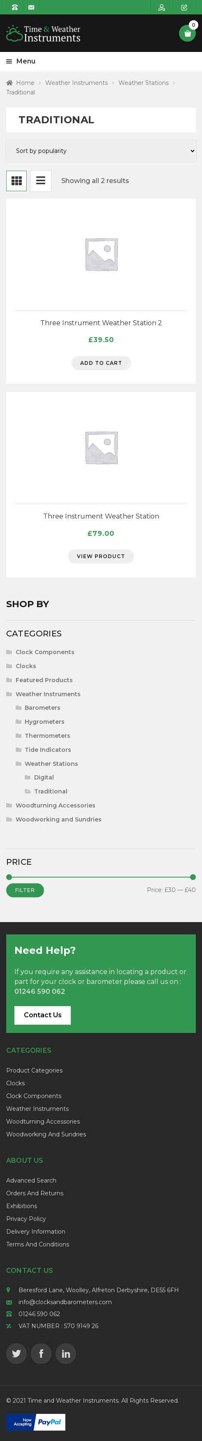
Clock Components (45, 652)
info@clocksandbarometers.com (65, 1302)
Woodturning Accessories (55, 805)
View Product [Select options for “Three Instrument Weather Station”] (101, 556)
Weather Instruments (76, 83)
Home (25, 83)
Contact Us (43, 1015)
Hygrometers (45, 721)
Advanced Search (31, 1180)
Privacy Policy (26, 1219)
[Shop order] (101, 151)
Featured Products (44, 680)
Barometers (42, 707)
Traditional (50, 791)
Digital (44, 777)
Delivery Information (35, 1231)
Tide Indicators (48, 749)
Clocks (26, 666)
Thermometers (47, 735)
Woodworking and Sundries (59, 819)
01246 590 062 (39, 1314)
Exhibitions (21, 1206)
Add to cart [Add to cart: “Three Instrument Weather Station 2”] (101, 363)
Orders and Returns (34, 1193)
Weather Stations (143, 83)
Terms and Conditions (37, 1244)
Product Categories (34, 1070)
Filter (25, 890)
